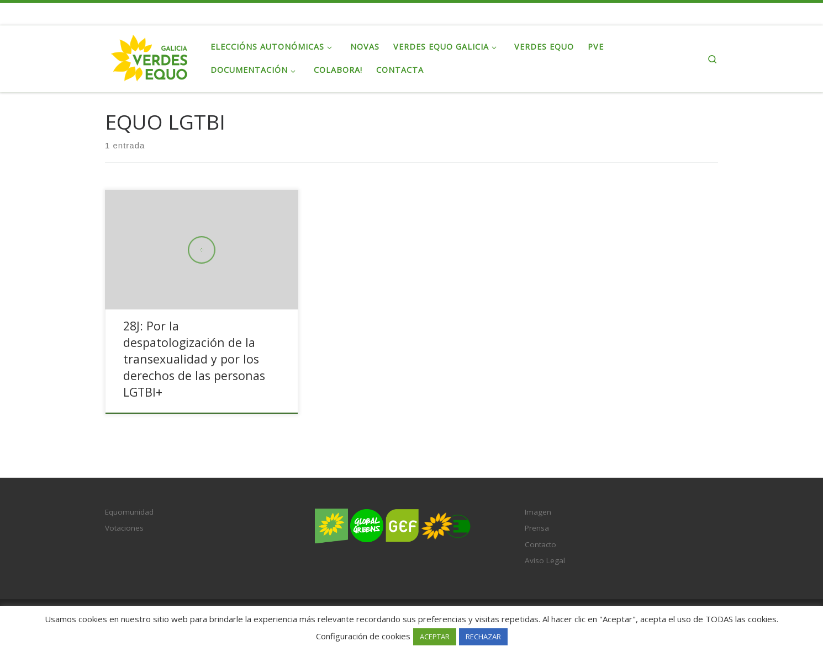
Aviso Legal (545, 560)
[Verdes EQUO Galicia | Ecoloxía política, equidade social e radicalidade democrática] (149, 56)
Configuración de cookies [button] (363, 636)
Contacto (540, 544)
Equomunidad (129, 512)
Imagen (538, 512)
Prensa (537, 528)
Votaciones (124, 528)
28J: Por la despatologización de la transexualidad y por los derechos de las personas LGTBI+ (194, 359)
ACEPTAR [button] (435, 637)
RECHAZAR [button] (483, 637)
